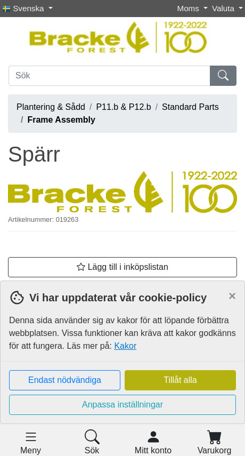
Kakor (125, 345)
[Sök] (109, 76)
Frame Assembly (61, 119)
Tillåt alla (180, 380)
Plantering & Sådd (51, 106)
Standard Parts (190, 106)
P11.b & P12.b (123, 106)
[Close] (232, 296)
